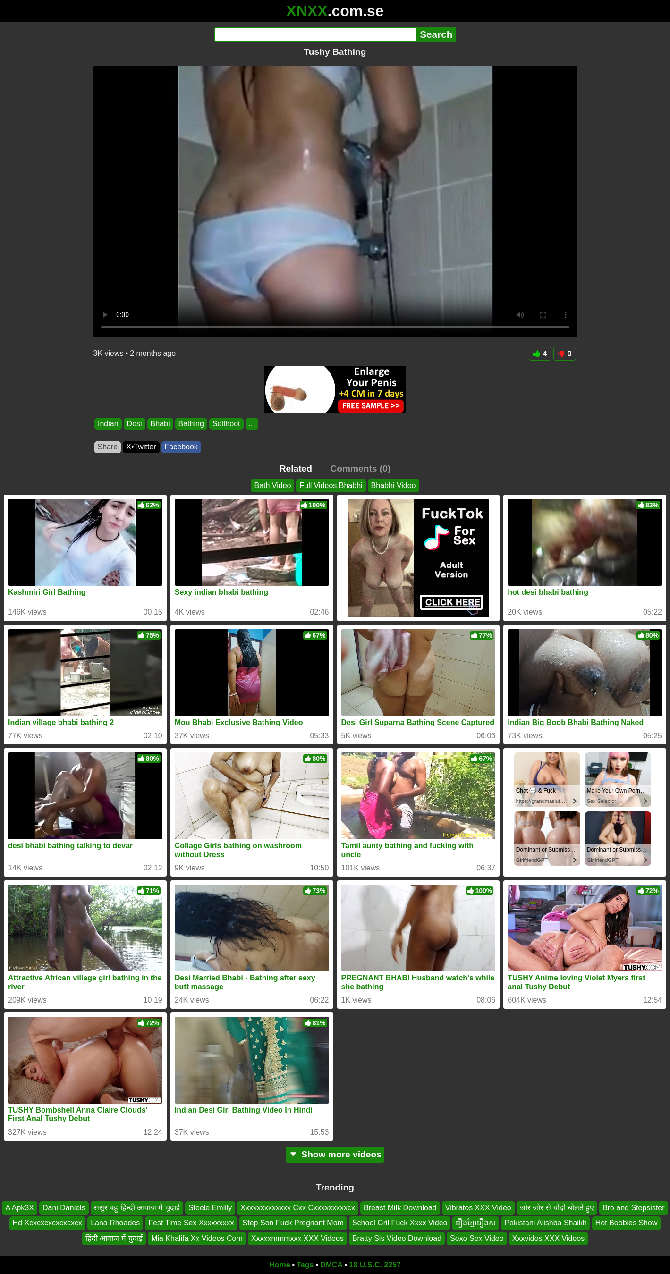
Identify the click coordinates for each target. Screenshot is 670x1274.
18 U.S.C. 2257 (375, 1265)
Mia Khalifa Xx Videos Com (197, 1238)
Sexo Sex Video (477, 1238)
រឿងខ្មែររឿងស (476, 1223)
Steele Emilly (210, 1208)
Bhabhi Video (393, 485)
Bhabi (160, 424)
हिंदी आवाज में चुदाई (114, 1238)
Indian (108, 424)
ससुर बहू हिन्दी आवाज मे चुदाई (137, 1208)
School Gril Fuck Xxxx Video (400, 1223)
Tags (305, 1265)
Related (296, 468)
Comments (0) (360, 468)
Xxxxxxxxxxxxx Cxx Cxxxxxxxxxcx (297, 1208)
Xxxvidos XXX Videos (548, 1238)
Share (108, 447)
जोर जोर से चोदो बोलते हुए (557, 1208)
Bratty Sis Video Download (396, 1238)
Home (279, 1265)
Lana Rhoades (115, 1223)
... (251, 424)
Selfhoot (226, 424)
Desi (134, 424)
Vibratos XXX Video (478, 1208)
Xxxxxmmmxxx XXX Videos (297, 1238)
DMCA (331, 1265)
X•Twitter (141, 447)
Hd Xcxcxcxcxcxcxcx (48, 1223)
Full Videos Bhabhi (330, 485)
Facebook (181, 447)
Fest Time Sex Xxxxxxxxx (191, 1223)
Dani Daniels (63, 1208)
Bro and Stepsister (633, 1208)
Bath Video (272, 485)
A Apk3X (19, 1208)
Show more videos (335, 1154)
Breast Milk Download (400, 1208)
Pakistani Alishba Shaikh (545, 1223)
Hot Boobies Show (626, 1223)
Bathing (191, 424)
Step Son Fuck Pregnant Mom (293, 1223)
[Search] (315, 34)
